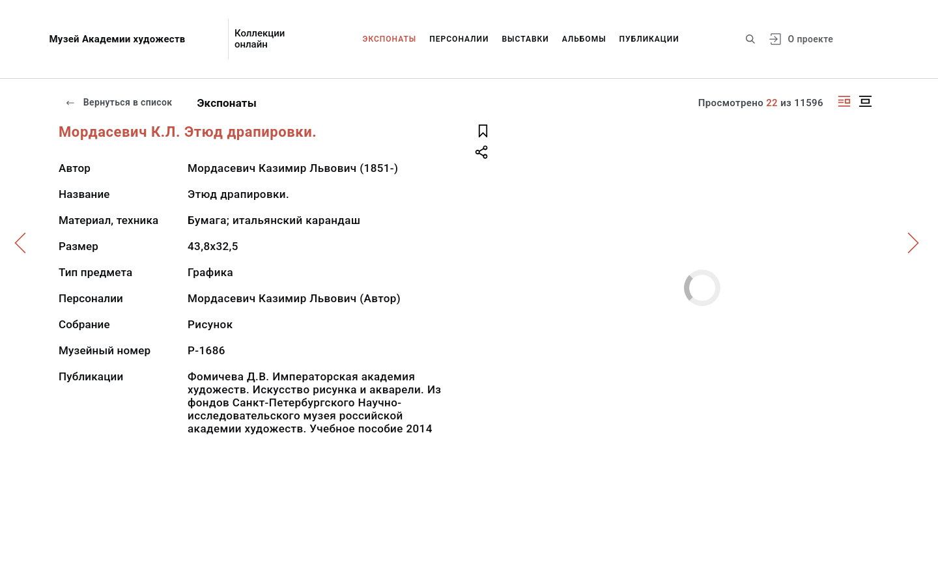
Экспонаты (390, 39)
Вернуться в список (118, 102)
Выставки (525, 39)
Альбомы (584, 39)
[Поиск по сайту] (750, 39)
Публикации (649, 39)
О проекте (810, 39)
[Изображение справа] (844, 101)
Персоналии (459, 39)
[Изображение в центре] (865, 101)
